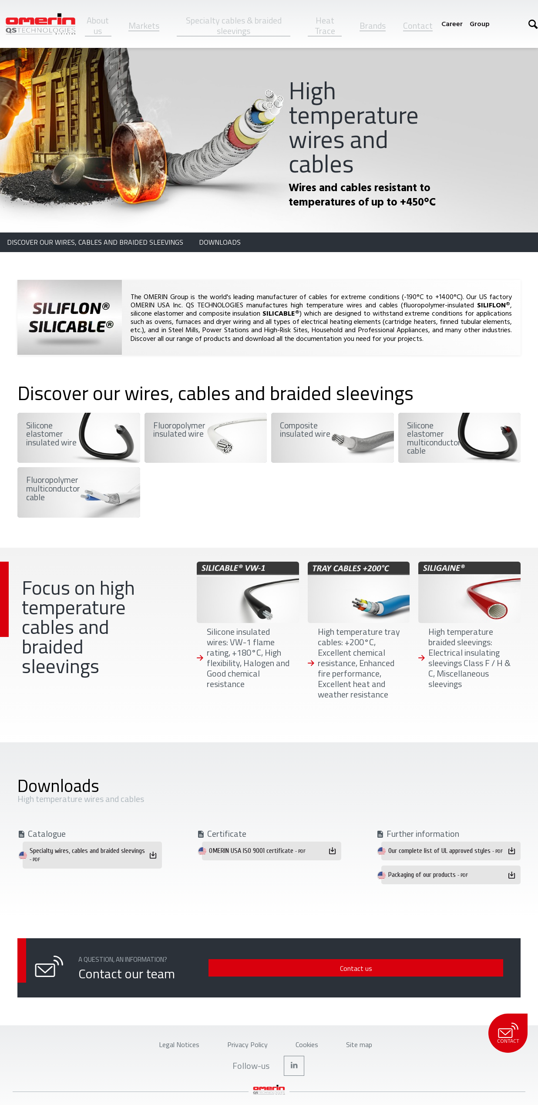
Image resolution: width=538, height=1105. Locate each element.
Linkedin (294, 1072)
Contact (418, 25)
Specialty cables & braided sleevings (234, 25)
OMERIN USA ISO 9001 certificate (257, 851)
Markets (143, 25)
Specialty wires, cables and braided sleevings (87, 854)
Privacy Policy (244, 1047)
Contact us (444, 968)
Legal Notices (163, 1047)
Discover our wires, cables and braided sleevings (96, 242)
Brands (373, 25)
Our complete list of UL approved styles (445, 851)
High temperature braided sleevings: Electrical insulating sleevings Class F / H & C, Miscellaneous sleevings (469, 658)
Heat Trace (325, 25)
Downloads (220, 242)
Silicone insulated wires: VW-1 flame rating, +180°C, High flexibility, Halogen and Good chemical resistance (248, 658)
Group (480, 24)
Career (452, 24)
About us (98, 25)
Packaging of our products (428, 875)
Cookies (316, 1047)
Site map (377, 1047)
